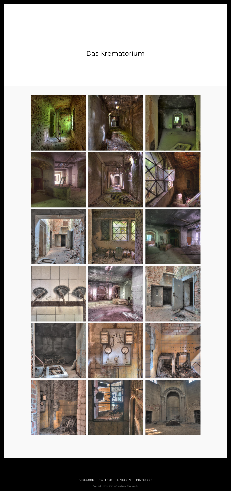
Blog (72, 11)
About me (53, 11)
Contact (195, 11)
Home (36, 11)
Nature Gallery (125, 11)
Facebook (86, 478)
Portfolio (90, 11)
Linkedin (124, 478)
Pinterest (144, 478)
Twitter (105, 478)
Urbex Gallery (156, 11)
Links (178, 11)
